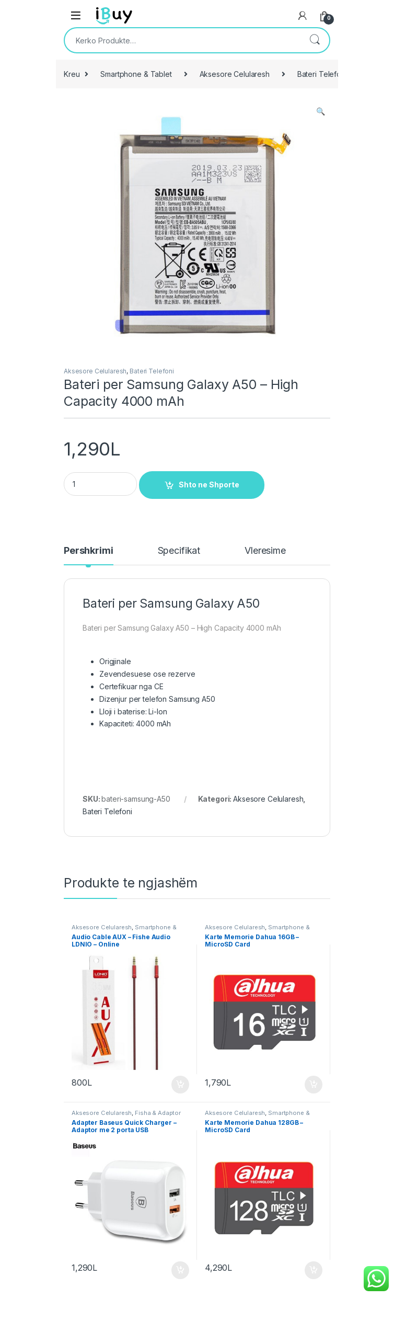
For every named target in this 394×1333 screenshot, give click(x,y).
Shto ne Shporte (209, 484)
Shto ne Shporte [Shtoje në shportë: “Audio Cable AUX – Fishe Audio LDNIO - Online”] (180, 1084)
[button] (320, 111)
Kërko (314, 40)
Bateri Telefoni (322, 74)
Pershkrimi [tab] (88, 551)
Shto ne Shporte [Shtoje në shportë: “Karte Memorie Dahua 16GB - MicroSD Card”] (313, 1084)
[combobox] (182, 40)
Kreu (71, 74)
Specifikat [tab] (179, 551)
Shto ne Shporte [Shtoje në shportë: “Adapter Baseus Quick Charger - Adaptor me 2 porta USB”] (180, 1270)
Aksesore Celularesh (235, 74)
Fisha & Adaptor (158, 1112)
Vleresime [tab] (265, 551)
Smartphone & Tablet (135, 74)
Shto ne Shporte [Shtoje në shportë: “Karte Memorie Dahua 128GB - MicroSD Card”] (313, 1270)
